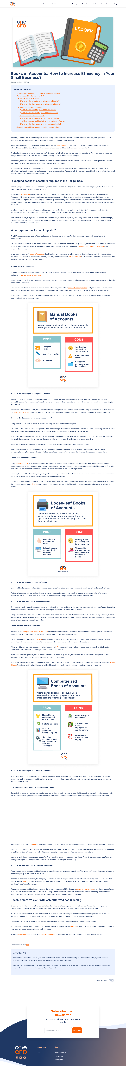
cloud (34, 844)
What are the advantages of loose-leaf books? (38, 110)
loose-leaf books (22, 464)
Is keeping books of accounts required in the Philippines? (38, 93)
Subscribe (77, 1030)
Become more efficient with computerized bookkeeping (38, 127)
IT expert (38, 639)
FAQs (94, 4)
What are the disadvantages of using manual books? (41, 104)
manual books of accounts (31, 275)
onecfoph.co (23, 934)
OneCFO (73, 926)
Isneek (65, 4)
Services (55, 4)
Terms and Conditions (59, 1058)
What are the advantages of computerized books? (40, 118)
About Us (85, 4)
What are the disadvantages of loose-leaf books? (39, 113)
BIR (56, 647)
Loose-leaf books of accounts (30, 107)
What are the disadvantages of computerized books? (41, 124)
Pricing (74, 4)
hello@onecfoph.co (48, 934)
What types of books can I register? (30, 96)
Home (45, 4)
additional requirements (85, 889)
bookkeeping (61, 145)
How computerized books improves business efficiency (44, 121)
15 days (34, 484)
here (27, 945)
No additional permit (21, 412)
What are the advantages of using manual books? (40, 101)
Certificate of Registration (77, 288)
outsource (26, 881)
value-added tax (75, 257)
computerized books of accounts (35, 632)
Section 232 (25, 195)
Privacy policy (60, 1053)
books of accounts (37, 254)
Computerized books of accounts (31, 116)
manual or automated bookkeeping (90, 246)
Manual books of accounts (29, 98)
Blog (115, 4)
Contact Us (105, 4)
